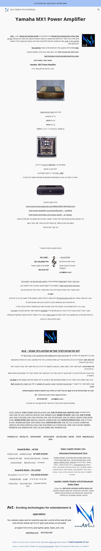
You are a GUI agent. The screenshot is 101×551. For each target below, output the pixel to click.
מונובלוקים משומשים (23, 422)
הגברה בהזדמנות (32, 425)
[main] (50, 19)
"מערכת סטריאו (62, 298)
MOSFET (52, 165)
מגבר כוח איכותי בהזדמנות (35, 415)
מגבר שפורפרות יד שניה (22, 417)
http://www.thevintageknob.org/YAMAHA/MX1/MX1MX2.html (50, 206)
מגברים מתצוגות (60, 427)
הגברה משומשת (50, 415)
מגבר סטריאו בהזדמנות (42, 412)
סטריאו (14, 311)
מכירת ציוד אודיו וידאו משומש (58, 355)
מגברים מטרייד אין (59, 425)
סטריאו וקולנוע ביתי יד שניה (37, 355)
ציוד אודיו (75, 281)
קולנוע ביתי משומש (44, 384)
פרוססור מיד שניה (69, 417)
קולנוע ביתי (25, 281)
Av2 (25, 355)
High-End (62, 281)
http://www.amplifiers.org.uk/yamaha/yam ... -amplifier (50, 210)
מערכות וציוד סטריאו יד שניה (61, 384)
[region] (50, 3)
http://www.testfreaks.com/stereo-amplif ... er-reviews (50, 215)
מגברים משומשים (15, 427)
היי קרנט (45, 165)
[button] (2, 9)
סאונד (69, 425)
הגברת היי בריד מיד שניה (71, 422)
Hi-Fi (70, 281)
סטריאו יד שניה (77, 425)
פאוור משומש (49, 427)
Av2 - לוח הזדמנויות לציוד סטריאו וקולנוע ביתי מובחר (50, 350)
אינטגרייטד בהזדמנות (17, 425)
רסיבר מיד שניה (19, 415)
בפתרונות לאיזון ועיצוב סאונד (69, 286)
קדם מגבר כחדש (15, 412)
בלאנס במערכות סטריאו (39, 281)
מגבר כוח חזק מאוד (47, 112)
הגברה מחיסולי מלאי (38, 422)
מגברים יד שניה (38, 427)
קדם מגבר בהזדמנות (38, 420)
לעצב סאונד (50, 315)
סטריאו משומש (27, 427)
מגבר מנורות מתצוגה (53, 420)
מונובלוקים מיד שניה (55, 417)
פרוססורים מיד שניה (46, 425)
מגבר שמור (75, 415)
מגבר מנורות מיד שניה (39, 417)
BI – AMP (59, 173)
